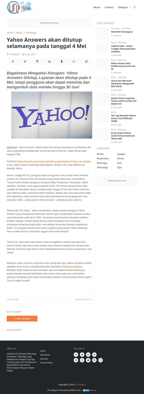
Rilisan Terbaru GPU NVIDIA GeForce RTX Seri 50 (123, 66)
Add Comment (22, 318)
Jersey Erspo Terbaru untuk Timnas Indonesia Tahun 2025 (123, 136)
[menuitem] (97, 7)
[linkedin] (88, 354)
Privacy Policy (46, 362)
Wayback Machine (73, 266)
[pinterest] (94, 354)
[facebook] (82, 360)
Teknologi (126, 28)
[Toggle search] (134, 7)
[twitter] (88, 360)
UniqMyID (81, 384)
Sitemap (44, 358)
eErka (42, 351)
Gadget (121, 154)
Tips (119, 167)
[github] (100, 360)
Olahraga (122, 94)
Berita (114, 42)
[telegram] (76, 354)
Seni (119, 163)
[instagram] (94, 360)
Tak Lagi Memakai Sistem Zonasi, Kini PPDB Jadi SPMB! (123, 118)
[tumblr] (82, 354)
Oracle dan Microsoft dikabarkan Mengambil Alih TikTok (122, 83)
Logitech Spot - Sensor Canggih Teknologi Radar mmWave (123, 49)
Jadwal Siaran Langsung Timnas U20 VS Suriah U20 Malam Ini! (123, 101)
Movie (120, 158)
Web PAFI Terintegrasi (121, 31)
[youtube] (76, 360)
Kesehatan (116, 28)
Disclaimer (45, 354)
